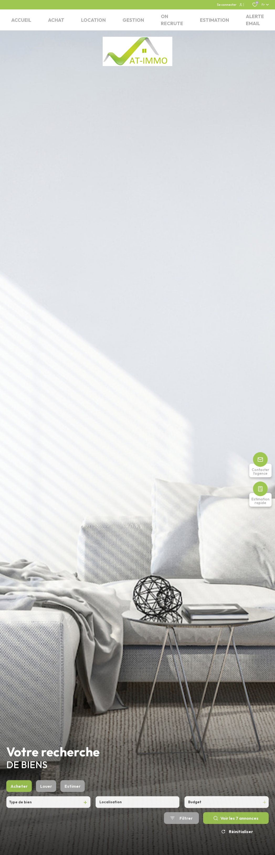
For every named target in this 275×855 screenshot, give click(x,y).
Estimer (73, 806)
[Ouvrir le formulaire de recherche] (181, 838)
